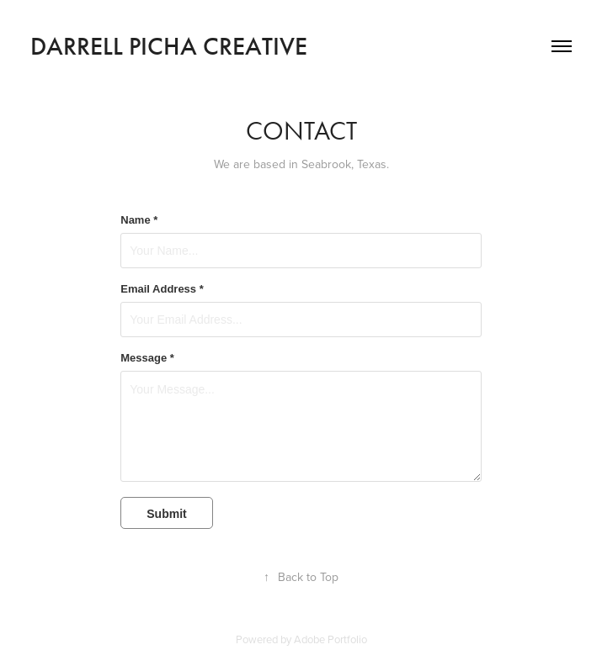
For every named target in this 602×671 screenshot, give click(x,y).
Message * (147, 358)
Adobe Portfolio (330, 639)
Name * (138, 220)
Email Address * (162, 289)
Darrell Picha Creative (168, 46)
